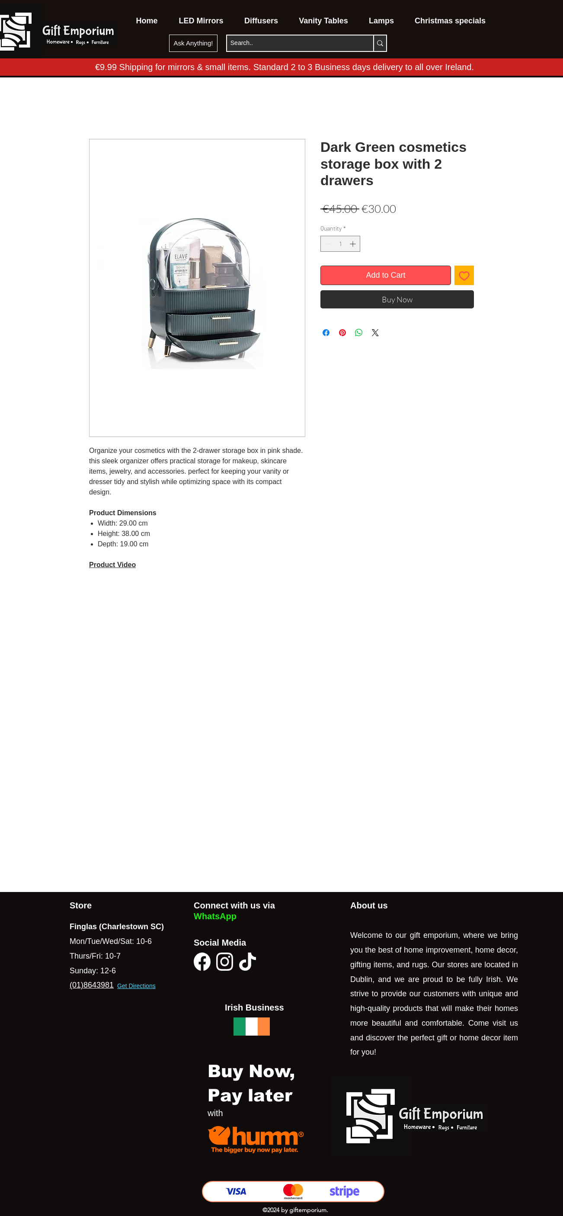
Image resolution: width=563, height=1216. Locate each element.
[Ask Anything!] (193, 43)
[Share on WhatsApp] (359, 332)
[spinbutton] (340, 243)
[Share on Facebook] (326, 332)
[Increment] (353, 243)
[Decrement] (327, 243)
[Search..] (291, 43)
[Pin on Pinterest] (342, 332)
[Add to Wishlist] (464, 275)
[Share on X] (375, 332)
